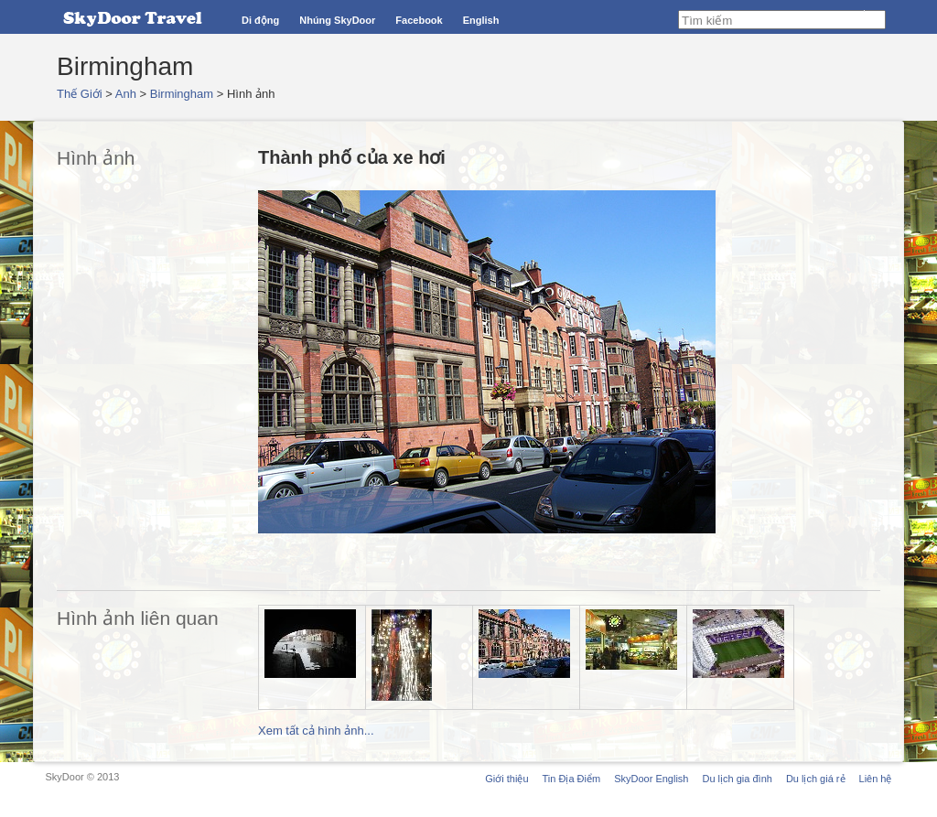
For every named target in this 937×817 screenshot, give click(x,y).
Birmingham (181, 94)
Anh (125, 94)
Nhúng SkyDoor (337, 20)
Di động (260, 20)
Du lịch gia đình (736, 778)
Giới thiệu (506, 778)
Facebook (418, 20)
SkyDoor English (651, 778)
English (481, 20)
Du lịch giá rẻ (815, 778)
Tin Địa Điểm (572, 778)
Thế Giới (79, 94)
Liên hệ (875, 778)
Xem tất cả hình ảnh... (316, 730)
